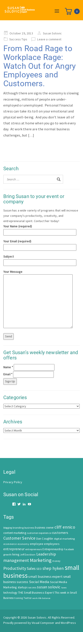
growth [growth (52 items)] (7, 554)
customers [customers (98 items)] (60, 533)
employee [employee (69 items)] (36, 544)
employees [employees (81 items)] (51, 544)
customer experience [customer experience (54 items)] (39, 533)
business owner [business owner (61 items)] (44, 527)
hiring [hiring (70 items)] (15, 554)
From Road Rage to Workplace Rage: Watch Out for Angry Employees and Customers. (39, 66)
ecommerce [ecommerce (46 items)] (10, 544)
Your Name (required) (39, 229)
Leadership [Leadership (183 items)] (46, 554)
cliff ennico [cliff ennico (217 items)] (64, 527)
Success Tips (18, 39)
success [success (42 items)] (32, 587)
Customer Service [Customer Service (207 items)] (19, 538)
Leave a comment (49, 39)
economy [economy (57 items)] (23, 544)
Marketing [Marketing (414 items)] (41, 560)
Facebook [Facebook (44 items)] (69, 549)
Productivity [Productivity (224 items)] (14, 568)
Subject (39, 259)
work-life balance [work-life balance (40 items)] (41, 598)
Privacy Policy (12, 482)
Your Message (38, 299)
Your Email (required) (39, 244)
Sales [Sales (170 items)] (31, 568)
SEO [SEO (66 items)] (39, 569)
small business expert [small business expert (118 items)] (45, 576)
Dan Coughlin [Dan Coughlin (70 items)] (44, 538)
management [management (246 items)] (16, 560)
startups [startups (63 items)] (22, 587)
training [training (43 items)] (18, 598)
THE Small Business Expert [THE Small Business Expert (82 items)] (36, 593)
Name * (8, 367)
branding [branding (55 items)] (18, 527)
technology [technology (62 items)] (10, 593)
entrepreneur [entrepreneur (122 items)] (14, 549)
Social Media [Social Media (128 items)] (39, 582)
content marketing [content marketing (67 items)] (14, 533)
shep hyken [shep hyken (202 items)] (53, 568)
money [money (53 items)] (56, 561)
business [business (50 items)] (29, 527)
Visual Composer (43, 623)
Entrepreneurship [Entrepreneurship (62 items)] (52, 549)
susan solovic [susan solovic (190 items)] (48, 586)
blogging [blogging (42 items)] (7, 527)
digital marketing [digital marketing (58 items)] (64, 538)
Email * (7, 374)
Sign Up (10, 381)
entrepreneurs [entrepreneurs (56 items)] (33, 549)
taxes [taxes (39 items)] (64, 587)
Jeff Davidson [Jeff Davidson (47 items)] (27, 554)
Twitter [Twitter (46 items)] (27, 598)
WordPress (68, 623)
